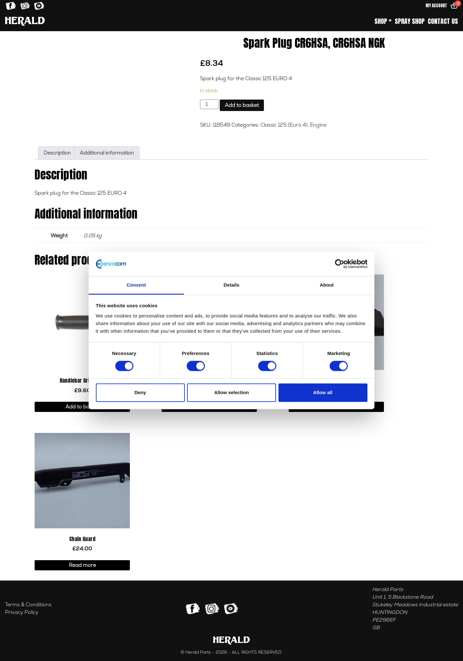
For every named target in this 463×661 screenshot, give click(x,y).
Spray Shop (410, 21)
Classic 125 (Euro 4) (283, 125)
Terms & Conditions (28, 605)
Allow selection (231, 392)
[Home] (25, 21)
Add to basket (242, 105)
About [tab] (327, 285)
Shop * (383, 21)
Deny (140, 392)
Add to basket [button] (82, 407)
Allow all (322, 392)
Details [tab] (231, 285)
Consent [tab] (136, 285)
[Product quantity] (209, 104)
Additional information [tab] (107, 153)
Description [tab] (57, 153)
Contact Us (443, 21)
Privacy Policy (21, 612)
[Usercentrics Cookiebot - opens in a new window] (339, 264)
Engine (318, 125)
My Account (436, 6)
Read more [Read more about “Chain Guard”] (82, 565)
